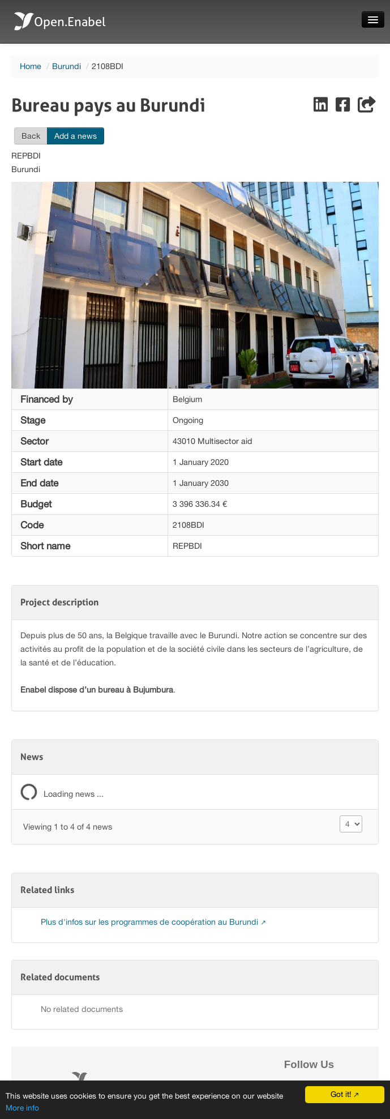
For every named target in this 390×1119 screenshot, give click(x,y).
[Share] (367, 107)
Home (30, 66)
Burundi (66, 66)
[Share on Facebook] (344, 107)
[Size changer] (351, 823)
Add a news (75, 135)
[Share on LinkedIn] (322, 107)
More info (22, 1107)
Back (31, 135)
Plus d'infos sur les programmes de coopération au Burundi (150, 921)
